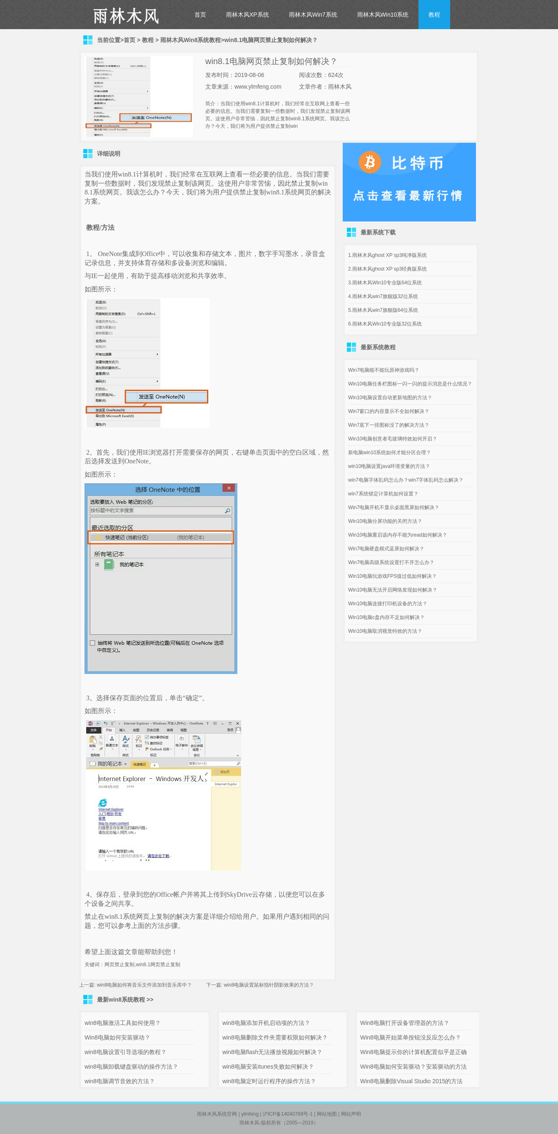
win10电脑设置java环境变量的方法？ (389, 466)
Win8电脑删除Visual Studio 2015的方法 (411, 1081)
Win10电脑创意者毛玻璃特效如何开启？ (392, 439)
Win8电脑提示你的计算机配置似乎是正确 (413, 1052)
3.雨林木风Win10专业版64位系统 (385, 283)
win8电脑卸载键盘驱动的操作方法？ (131, 1066)
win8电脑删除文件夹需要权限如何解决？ (275, 1037)
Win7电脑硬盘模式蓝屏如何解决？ (386, 549)
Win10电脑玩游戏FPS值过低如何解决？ (392, 576)
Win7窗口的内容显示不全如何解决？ (388, 411)
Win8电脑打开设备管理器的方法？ (404, 1023)
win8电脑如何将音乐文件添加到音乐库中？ (144, 985)
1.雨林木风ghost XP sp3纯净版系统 (387, 255)
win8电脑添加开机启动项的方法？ (266, 1023)
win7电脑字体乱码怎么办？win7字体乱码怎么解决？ (405, 480)
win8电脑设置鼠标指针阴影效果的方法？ (269, 985)
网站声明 (351, 1114)
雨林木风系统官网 (217, 1114)
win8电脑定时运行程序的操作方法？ (269, 1081)
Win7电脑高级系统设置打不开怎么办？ (391, 562)
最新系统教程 (378, 347)
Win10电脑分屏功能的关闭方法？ (385, 521)
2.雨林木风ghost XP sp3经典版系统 (387, 269)
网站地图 (327, 1114)
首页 (200, 14)
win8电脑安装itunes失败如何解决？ (268, 1066)
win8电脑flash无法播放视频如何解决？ (272, 1052)
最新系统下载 (378, 232)
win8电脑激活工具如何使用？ (123, 1023)
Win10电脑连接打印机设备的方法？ (387, 604)
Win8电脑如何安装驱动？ (117, 1037)
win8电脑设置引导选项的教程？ (126, 1052)
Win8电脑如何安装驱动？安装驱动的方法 (413, 1066)
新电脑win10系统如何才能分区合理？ (389, 452)
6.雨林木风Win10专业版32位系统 (385, 324)
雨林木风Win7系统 (313, 14)
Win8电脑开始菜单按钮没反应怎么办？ (410, 1037)
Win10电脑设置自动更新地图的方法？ (390, 397)
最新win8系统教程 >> (125, 999)
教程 (434, 14)
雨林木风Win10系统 (383, 14)
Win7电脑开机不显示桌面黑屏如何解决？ (393, 507)
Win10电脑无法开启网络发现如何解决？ (392, 590)
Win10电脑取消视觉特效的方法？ (385, 631)
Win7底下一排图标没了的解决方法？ (388, 425)
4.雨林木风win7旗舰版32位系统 (383, 296)
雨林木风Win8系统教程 (190, 40)
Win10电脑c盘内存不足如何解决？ (386, 617)
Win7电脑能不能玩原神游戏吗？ (383, 370)
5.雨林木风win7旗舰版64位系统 (383, 310)
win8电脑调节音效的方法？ (120, 1081)
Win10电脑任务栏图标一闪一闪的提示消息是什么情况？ (410, 384)
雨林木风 (249, 1123)
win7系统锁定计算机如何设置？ (383, 494)
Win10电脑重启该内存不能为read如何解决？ (397, 535)
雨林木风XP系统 (247, 14)
